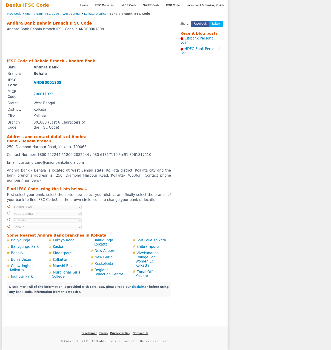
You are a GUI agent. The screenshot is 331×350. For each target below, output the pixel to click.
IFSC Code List (104, 5)
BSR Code (173, 5)
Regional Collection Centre (108, 272)
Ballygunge (20, 240)
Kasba (58, 247)
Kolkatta (60, 259)
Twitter (216, 23)
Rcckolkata (104, 264)
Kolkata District (95, 13)
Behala (17, 253)
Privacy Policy (120, 333)
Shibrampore (148, 247)
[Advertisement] (89, 44)
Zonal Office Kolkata (146, 274)
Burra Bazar (21, 259)
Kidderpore (62, 253)
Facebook (200, 23)
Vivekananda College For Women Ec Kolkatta (147, 259)
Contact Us (140, 333)
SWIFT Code (151, 5)
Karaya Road (64, 240)
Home (84, 5)
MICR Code (128, 5)
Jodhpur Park (22, 276)
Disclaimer (89, 333)
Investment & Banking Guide (205, 5)
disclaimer (140, 286)
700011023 (43, 94)
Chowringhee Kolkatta (22, 268)
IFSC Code (14, 13)
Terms (103, 333)
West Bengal (71, 13)
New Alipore (105, 251)
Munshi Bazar (64, 266)
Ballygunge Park (25, 247)
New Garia (104, 257)
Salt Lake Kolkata (151, 240)
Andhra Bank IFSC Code (42, 13)
